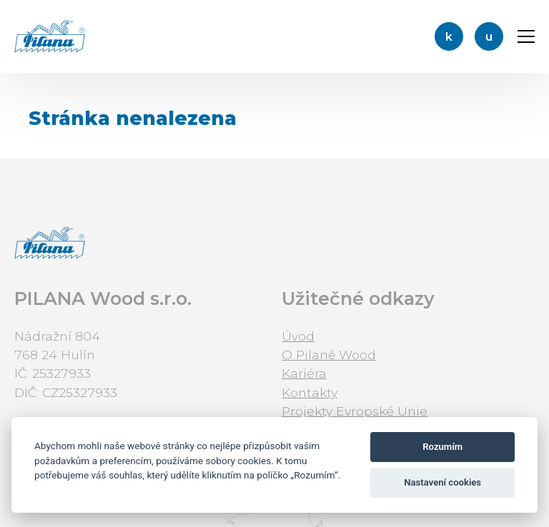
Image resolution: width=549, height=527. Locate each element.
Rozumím (442, 446)
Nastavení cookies (442, 482)
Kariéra (304, 373)
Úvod (298, 335)
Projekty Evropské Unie (354, 410)
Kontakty (309, 392)
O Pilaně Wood (329, 354)
